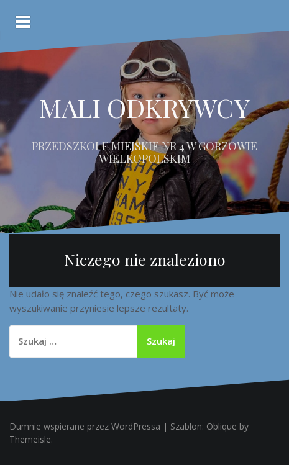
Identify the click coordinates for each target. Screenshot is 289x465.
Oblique (221, 426)
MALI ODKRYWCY (144, 107)
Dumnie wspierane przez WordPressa (84, 426)
